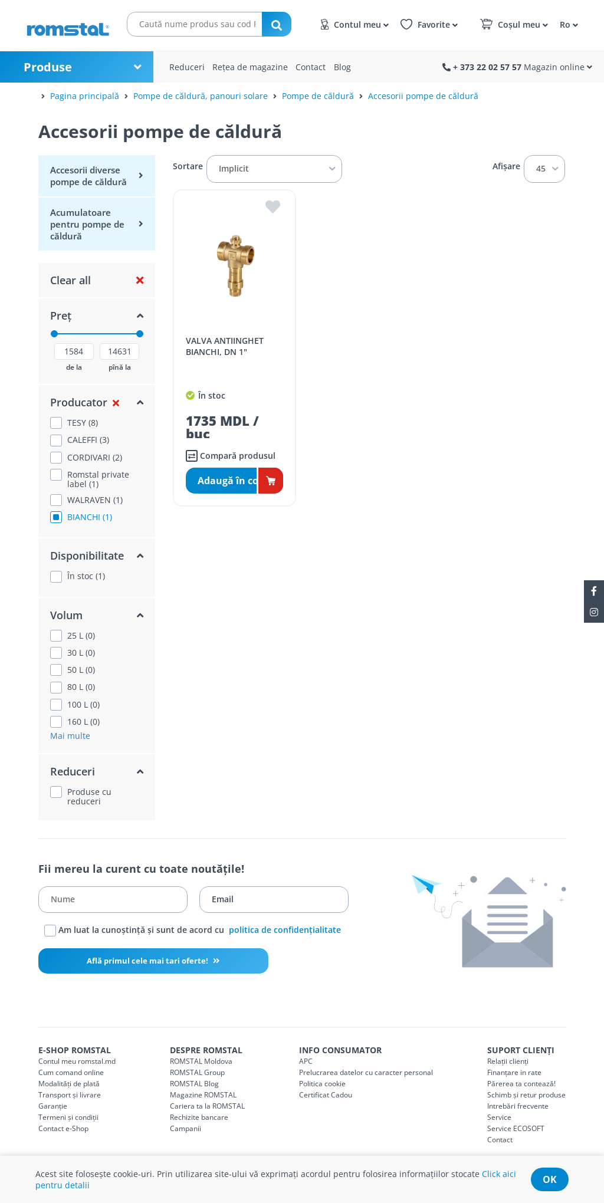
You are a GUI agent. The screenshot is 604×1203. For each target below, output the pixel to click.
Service (499, 1117)
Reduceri (187, 67)
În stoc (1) (86, 576)
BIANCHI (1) (89, 517)
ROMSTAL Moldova (201, 1061)
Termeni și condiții (68, 1117)
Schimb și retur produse (526, 1095)
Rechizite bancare (199, 1117)
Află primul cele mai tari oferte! (148, 960)
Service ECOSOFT (515, 1128)
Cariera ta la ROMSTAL (207, 1106)
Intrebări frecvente (518, 1106)
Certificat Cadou (325, 1095)
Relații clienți (507, 1061)
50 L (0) (81, 670)
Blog (342, 67)
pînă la (120, 367)
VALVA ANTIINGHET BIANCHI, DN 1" (225, 346)
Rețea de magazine (250, 67)
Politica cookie (322, 1084)
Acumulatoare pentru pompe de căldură (87, 224)
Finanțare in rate (514, 1072)
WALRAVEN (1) (95, 500)
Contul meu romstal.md (77, 1061)
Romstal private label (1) (98, 479)
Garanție (52, 1106)
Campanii (185, 1128)
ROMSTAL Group (197, 1072)
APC (306, 1061)
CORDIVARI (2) (94, 457)
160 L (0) (83, 722)
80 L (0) (81, 687)
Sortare (188, 166)
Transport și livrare (69, 1095)
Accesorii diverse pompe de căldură (88, 176)
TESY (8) (82, 423)
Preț (60, 315)
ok (550, 1179)
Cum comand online (71, 1072)
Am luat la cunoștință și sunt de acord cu (192, 930)
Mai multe (70, 735)
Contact (311, 67)
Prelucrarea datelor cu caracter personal (366, 1072)
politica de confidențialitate (285, 929)
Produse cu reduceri (89, 796)
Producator (78, 402)
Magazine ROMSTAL (203, 1095)
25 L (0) (81, 635)
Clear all (70, 280)
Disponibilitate (87, 555)
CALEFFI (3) (88, 440)
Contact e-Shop (63, 1128)
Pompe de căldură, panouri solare (200, 95)
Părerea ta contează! (521, 1084)
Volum (66, 615)
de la (74, 367)
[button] (567, 24)
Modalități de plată (69, 1084)
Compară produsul (230, 456)
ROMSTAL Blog (194, 1084)
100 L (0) (83, 704)
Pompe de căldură (318, 95)
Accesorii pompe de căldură (423, 95)
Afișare (506, 166)
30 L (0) (81, 653)
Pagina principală (84, 95)
